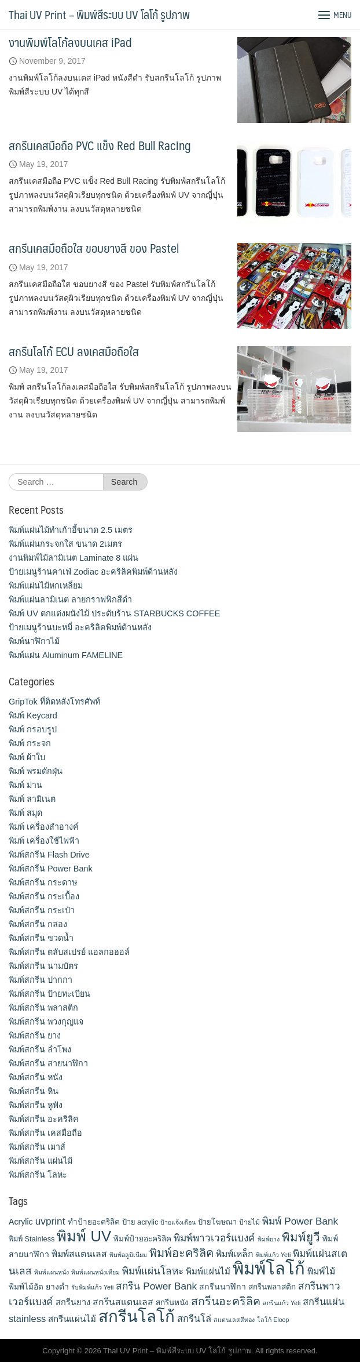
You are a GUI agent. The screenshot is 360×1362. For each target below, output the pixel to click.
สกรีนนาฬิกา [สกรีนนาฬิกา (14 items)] (222, 1286)
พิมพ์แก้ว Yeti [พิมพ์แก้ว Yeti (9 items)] (273, 1254)
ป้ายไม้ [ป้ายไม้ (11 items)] (249, 1222)
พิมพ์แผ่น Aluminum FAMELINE (66, 655)
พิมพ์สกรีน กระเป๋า (42, 910)
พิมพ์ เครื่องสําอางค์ (44, 826)
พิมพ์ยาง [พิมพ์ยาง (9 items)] (269, 1239)
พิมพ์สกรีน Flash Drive (49, 854)
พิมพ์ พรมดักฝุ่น (36, 771)
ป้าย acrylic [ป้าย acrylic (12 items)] (140, 1222)
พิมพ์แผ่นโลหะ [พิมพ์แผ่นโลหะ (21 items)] (152, 1271)
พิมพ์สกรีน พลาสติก (43, 1007)
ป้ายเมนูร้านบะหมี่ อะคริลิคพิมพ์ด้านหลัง (80, 627)
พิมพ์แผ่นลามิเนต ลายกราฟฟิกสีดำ (70, 599)
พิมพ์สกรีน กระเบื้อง (44, 896)
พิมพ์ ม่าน (25, 785)
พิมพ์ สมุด (25, 813)
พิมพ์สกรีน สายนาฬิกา (48, 1063)
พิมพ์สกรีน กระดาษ (43, 882)
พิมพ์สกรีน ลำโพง (40, 1049)
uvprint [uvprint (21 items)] (50, 1221)
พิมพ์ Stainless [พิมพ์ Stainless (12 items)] (31, 1238)
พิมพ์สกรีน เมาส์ (37, 1147)
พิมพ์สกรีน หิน (33, 1091)
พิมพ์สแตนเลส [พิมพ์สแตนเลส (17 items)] (79, 1254)
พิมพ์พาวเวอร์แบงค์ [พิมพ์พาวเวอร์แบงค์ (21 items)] (214, 1238)
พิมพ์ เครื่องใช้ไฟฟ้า (44, 840)
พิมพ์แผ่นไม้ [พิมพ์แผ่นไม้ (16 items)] (208, 1271)
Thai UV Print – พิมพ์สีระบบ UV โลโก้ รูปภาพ (99, 14)
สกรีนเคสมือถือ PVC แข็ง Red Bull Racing (100, 145)
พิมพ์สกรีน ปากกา (40, 980)
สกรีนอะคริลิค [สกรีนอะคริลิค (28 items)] (225, 1301)
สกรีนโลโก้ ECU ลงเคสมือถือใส (74, 351)
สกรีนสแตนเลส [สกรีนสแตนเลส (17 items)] (123, 1302)
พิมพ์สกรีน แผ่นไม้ (40, 1160)
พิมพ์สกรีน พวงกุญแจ (46, 1021)
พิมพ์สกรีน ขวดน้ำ (41, 938)
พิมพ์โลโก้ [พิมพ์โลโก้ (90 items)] (269, 1268)
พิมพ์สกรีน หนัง (36, 1077)
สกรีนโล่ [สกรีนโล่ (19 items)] (194, 1318)
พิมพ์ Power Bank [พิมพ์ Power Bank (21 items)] (300, 1221)
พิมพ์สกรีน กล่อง (38, 924)
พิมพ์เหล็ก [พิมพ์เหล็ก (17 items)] (235, 1254)
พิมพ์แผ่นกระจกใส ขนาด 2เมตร (65, 544)
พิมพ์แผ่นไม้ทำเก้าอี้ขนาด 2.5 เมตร (71, 530)
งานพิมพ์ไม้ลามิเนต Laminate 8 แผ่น (73, 557)
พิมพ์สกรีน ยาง (35, 1035)
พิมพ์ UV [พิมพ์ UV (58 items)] (84, 1236)
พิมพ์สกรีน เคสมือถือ (45, 1133)
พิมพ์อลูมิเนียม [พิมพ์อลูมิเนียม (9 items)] (128, 1254)
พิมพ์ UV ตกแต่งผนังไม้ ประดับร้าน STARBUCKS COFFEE (114, 613)
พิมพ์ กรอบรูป (33, 729)
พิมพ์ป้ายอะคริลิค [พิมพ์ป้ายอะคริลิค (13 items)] (142, 1238)
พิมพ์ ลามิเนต (32, 799)
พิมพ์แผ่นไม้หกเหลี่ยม (46, 585)
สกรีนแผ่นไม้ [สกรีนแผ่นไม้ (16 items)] (72, 1319)
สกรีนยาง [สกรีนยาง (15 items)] (73, 1302)
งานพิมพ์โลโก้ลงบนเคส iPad (70, 42)
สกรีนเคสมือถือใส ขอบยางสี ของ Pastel (94, 248)
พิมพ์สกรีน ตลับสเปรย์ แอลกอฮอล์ (69, 952)
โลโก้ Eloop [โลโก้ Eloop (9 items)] (273, 1319)
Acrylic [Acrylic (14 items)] (21, 1221)
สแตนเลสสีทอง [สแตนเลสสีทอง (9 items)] (234, 1319)
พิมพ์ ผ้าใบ (27, 757)
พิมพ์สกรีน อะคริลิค (44, 1119)
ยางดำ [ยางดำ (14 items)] (57, 1286)
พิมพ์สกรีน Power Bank (51, 868)
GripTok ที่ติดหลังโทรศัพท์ (54, 701)
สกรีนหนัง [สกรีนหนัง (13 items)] (172, 1302)
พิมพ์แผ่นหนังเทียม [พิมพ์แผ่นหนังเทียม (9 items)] (95, 1272)
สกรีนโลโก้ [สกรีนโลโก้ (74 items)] (136, 1316)
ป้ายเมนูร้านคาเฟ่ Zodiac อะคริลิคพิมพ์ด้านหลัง (93, 571)
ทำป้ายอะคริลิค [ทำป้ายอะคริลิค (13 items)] (94, 1222)
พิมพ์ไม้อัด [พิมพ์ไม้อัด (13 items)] (26, 1287)
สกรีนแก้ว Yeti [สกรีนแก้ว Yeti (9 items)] (281, 1302)
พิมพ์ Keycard (33, 715)
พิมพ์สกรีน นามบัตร (43, 966)
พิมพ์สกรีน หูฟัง (36, 1105)
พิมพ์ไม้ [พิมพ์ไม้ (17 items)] (321, 1271)
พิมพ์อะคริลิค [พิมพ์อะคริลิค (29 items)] (181, 1253)
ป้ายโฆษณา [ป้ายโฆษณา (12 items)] (217, 1222)
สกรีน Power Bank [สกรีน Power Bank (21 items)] (156, 1286)
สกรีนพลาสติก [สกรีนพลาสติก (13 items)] (272, 1287)
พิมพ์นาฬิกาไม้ (34, 641)
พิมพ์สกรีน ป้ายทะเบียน (49, 993)
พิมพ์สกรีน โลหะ (38, 1174)
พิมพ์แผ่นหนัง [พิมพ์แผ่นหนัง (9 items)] (51, 1272)
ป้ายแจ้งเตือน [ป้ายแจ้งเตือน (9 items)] (178, 1222)
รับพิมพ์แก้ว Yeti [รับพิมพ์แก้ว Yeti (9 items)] (92, 1287)
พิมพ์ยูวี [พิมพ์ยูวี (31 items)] (301, 1237)
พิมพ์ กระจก (30, 743)
